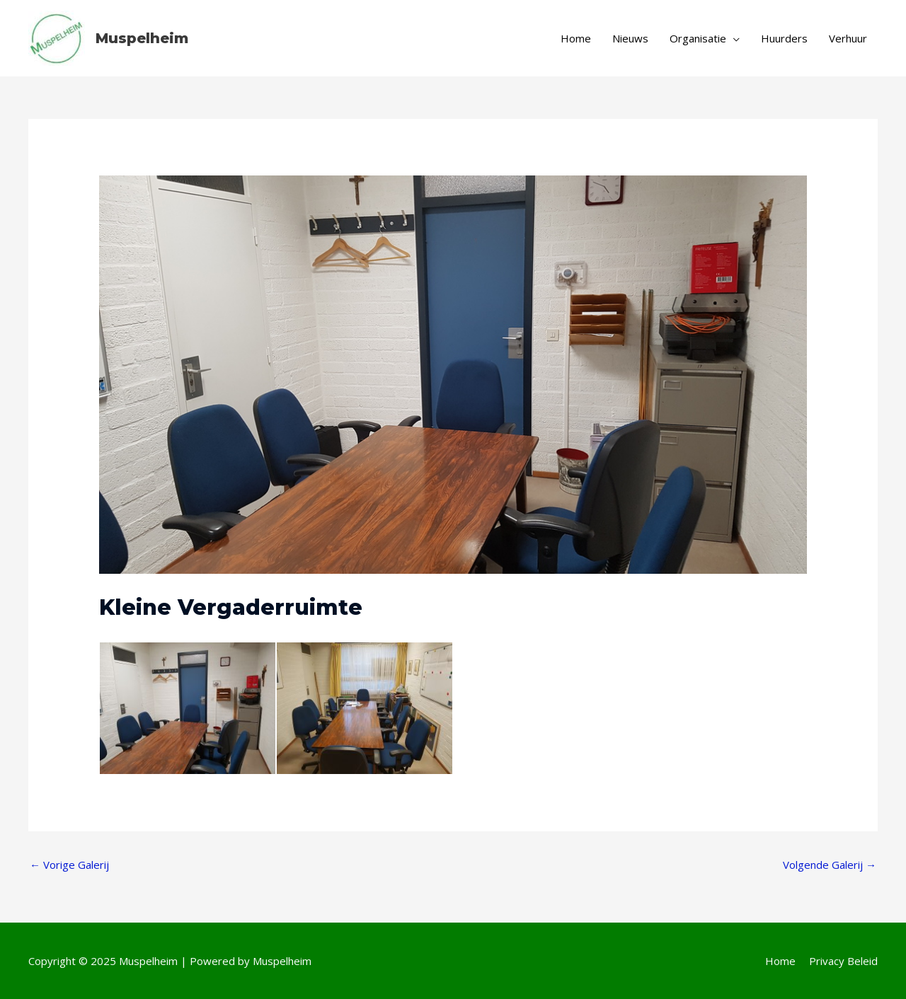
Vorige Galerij (69, 864)
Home (780, 961)
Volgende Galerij (829, 864)
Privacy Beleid (843, 961)
